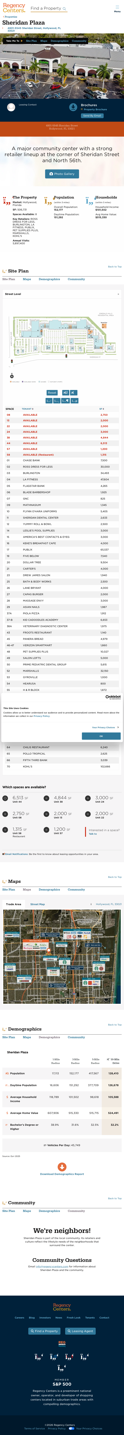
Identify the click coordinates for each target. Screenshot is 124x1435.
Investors (45, 1317)
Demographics (59, 41)
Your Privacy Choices (103, 727)
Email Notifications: (15, 854)
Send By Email (92, 115)
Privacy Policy (57, 1428)
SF (101, 409)
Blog (32, 1317)
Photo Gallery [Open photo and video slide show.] (64, 174)
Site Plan (31, 41)
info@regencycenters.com (52, 1266)
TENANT (27, 409)
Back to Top (115, 266)
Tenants (90, 1317)
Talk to (93, 834)
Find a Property (46, 1331)
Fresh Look (74, 1317)
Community (79, 41)
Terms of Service (34, 1428)
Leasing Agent (82, 1331)
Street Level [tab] (13, 294)
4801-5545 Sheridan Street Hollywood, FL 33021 (40, 127)
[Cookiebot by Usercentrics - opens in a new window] (108, 697)
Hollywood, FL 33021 (109, 904)
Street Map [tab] (37, 904)
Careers (19, 1317)
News (58, 1317)
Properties (11, 17)
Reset (52, 392)
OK (101, 736)
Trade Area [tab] (13, 904)
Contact (104, 1317)
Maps (43, 41)
